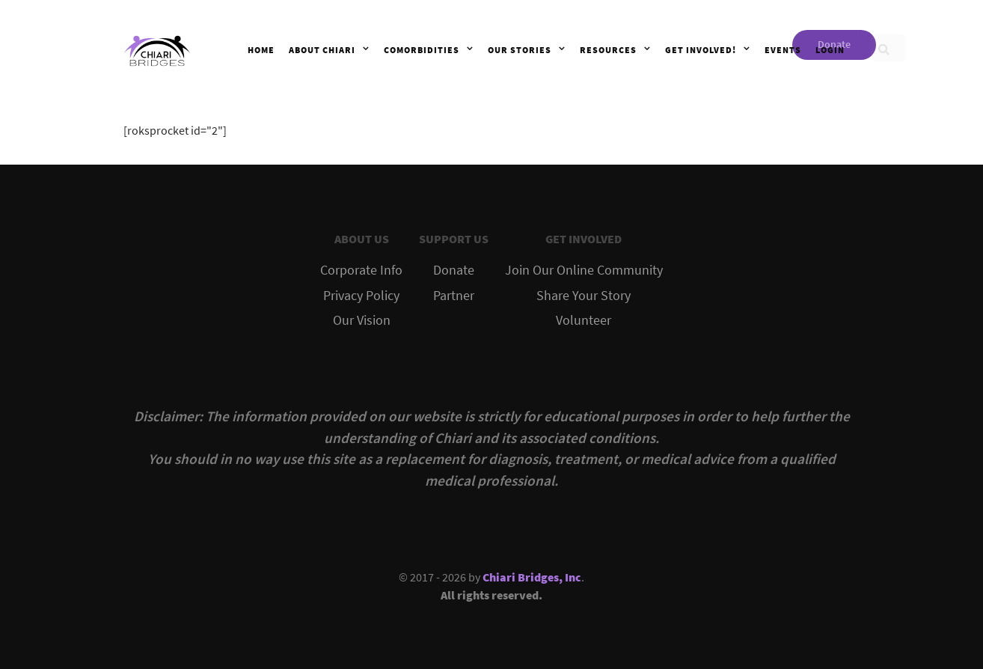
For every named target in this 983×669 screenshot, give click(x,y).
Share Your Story (583, 295)
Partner (453, 295)
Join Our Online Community (584, 270)
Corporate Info (361, 270)
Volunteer (583, 320)
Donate (453, 270)
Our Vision (362, 320)
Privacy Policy (361, 295)
